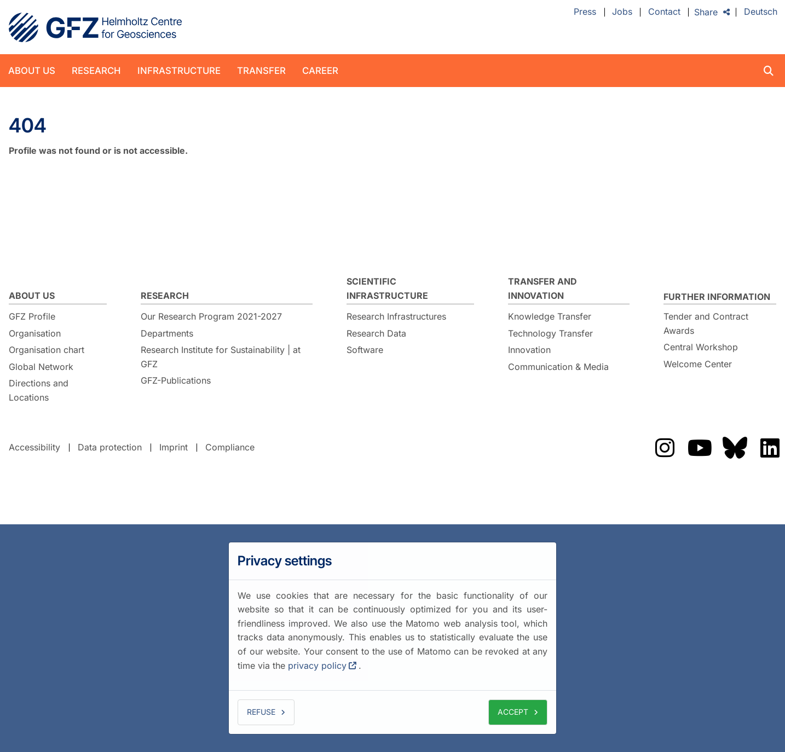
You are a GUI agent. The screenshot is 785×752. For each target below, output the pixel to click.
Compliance (230, 447)
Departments (167, 333)
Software (365, 349)
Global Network (41, 366)
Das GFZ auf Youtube (699, 447)
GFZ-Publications (176, 380)
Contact (664, 12)
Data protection (110, 447)
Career (320, 70)
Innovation (529, 349)
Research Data (376, 333)
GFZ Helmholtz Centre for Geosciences (95, 27)
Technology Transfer (550, 333)
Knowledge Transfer (549, 316)
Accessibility (34, 447)
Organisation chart (46, 349)
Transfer (261, 70)
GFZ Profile (32, 316)
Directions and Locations (38, 390)
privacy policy (317, 665)
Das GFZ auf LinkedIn (769, 447)
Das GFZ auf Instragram (664, 447)
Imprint (173, 447)
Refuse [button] (261, 711)
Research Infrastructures (396, 316)
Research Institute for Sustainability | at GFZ (221, 356)
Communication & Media (558, 366)
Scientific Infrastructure (387, 288)
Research (96, 70)
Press (585, 12)
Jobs (622, 12)
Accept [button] (513, 711)
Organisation (35, 333)
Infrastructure (179, 70)
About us (31, 70)
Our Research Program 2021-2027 (211, 316)
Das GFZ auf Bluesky (734, 447)
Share (706, 12)
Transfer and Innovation (542, 288)
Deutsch (760, 12)
